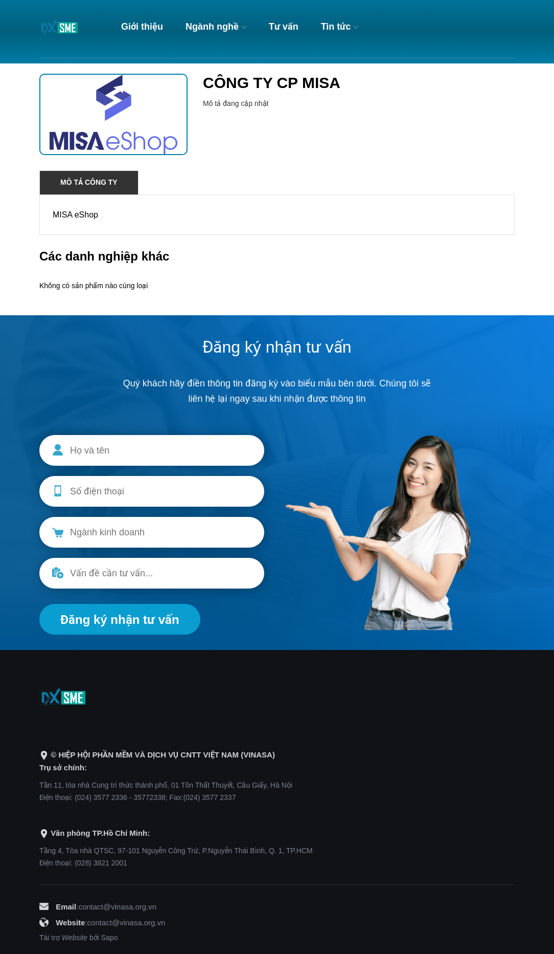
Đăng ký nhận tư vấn (119, 619)
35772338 (149, 797)
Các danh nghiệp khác (104, 256)
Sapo (109, 938)
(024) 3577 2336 (101, 797)
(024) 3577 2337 (209, 797)
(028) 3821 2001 (101, 863)
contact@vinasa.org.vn (117, 906)
